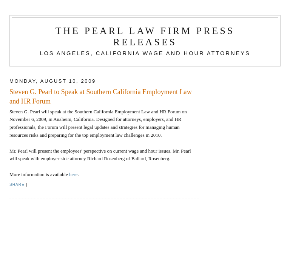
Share (17, 184)
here (73, 174)
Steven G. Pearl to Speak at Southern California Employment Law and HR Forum (100, 96)
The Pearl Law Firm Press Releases (145, 36)
